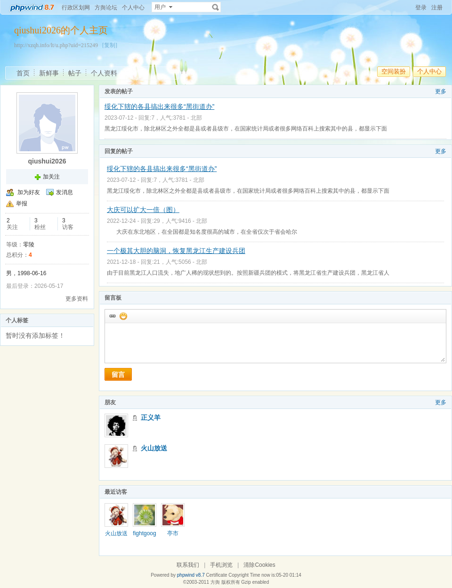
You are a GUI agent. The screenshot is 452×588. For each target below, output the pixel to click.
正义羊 (151, 417)
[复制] (109, 45)
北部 (196, 117)
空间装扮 (393, 71)
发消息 (64, 192)
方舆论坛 (106, 7)
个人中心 (133, 7)
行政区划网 (76, 7)
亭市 (172, 533)
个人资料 (104, 73)
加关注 (51, 176)
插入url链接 (112, 315)
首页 (23, 73)
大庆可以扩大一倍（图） (143, 209)
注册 (437, 7)
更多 (440, 91)
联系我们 (188, 565)
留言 (118, 374)
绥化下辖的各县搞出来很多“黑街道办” (159, 106)
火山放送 (154, 448)
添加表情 (123, 315)
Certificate (216, 575)
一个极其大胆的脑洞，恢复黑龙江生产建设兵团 (176, 250)
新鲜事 (49, 73)
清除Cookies (259, 565)
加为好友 (28, 192)
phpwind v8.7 (191, 575)
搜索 (215, 7)
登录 (421, 7)
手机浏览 (221, 565)
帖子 (74, 73)
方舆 (215, 582)
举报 (21, 203)
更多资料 (76, 298)
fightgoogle (144, 536)
